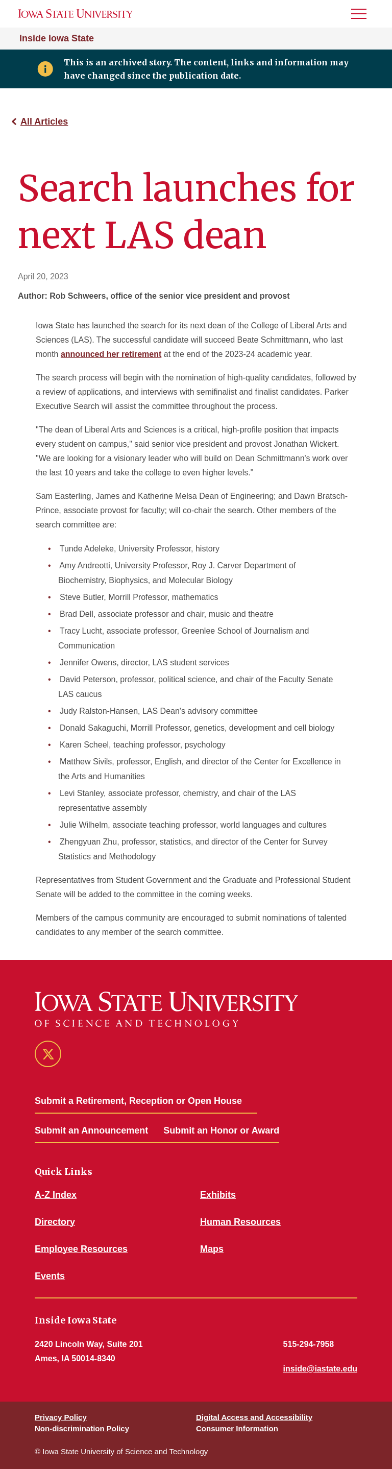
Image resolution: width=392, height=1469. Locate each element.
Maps (212, 1249)
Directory (55, 1222)
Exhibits (218, 1195)
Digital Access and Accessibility (254, 1417)
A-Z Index (56, 1195)
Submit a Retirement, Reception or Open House (138, 1101)
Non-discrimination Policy (82, 1428)
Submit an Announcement (91, 1130)
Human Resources (240, 1222)
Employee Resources (81, 1249)
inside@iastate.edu (320, 1368)
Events (50, 1276)
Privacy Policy (61, 1417)
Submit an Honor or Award (221, 1130)
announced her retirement (111, 354)
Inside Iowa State (56, 38)
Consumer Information (237, 1428)
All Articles (44, 121)
